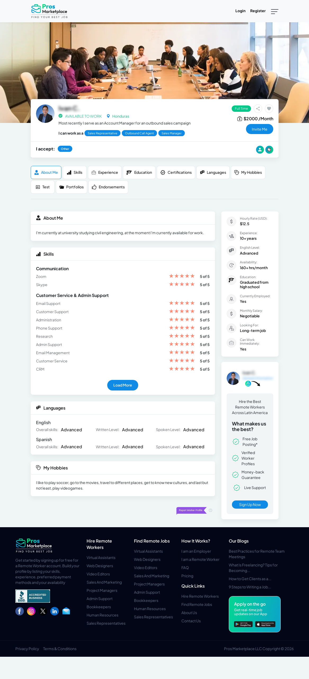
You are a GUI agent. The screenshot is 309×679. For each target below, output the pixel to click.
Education (139, 172)
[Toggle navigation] (275, 11)
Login (240, 10)
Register (258, 10)
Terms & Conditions (60, 648)
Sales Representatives (106, 623)
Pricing (187, 575)
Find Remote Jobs (152, 541)
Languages (213, 172)
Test (42, 186)
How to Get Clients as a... (250, 578)
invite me (259, 129)
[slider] (182, 276)
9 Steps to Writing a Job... (250, 586)
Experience (104, 172)
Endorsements (108, 186)
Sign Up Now (250, 504)
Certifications (176, 172)
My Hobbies (248, 172)
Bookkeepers (99, 606)
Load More (122, 385)
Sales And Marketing (104, 582)
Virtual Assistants (101, 557)
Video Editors (98, 573)
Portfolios (71, 186)
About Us (189, 612)
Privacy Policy (27, 648)
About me (46, 172)
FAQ (185, 567)
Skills (74, 172)
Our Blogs (239, 541)
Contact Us (191, 620)
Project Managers (102, 590)
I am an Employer (196, 551)
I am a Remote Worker (200, 559)
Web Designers (100, 565)
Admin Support (100, 598)
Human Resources (102, 615)
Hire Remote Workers (200, 596)
